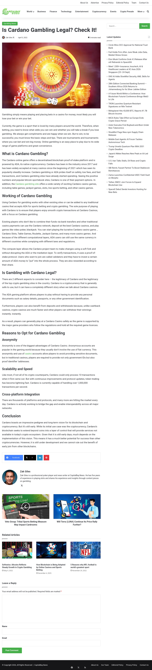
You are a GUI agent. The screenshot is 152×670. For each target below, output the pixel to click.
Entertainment (81, 11)
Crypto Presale (127, 11)
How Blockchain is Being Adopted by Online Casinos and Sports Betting (50, 567)
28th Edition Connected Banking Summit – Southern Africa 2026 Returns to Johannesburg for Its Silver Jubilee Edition (127, 86)
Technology (66, 11)
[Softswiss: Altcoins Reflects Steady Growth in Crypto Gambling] (17, 552)
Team (134, 3)
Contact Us (144, 3)
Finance (53, 11)
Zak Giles (10, 38)
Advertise (95, 3)
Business (42, 11)
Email (4, 638)
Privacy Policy (107, 3)
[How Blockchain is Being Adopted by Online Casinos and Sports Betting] (51, 552)
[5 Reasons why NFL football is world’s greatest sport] (86, 552)
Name (4, 626)
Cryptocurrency (99, 11)
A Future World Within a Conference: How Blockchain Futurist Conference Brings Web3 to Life (128, 96)
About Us (84, 3)
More (140, 11)
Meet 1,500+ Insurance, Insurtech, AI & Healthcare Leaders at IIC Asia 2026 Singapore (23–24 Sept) (125, 69)
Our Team (105, 665)
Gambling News (10, 24)
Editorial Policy (122, 3)
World (29, 11)
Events (113, 11)
